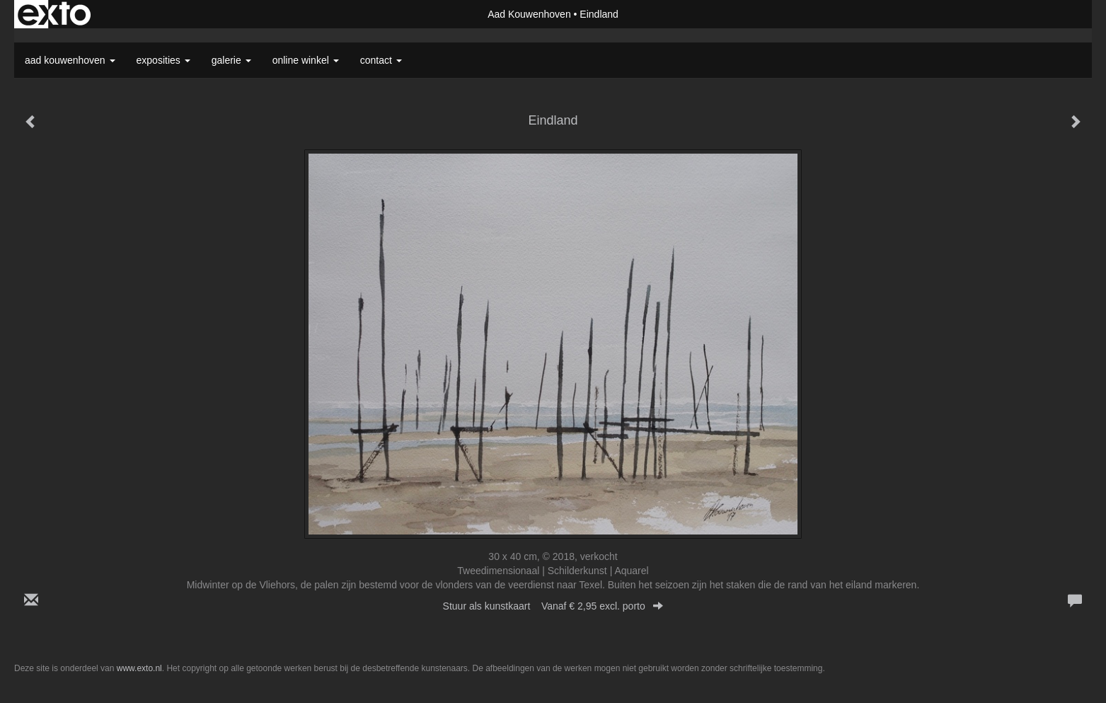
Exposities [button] (163, 60)
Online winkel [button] (305, 60)
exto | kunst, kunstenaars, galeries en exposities (54, 14)
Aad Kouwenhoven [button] (70, 60)
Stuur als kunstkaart (553, 606)
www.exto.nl (139, 668)
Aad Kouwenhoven (529, 14)
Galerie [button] (231, 60)
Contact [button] (381, 60)
